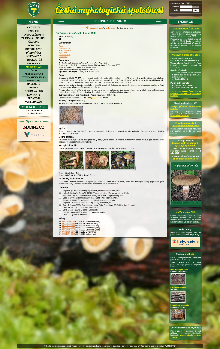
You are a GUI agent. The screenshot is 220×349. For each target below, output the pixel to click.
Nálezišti (191, 254)
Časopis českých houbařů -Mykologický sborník (185, 144)
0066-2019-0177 (68, 232)
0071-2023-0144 (68, 224)
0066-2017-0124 (68, 234)
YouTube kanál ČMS (186, 212)
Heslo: (175, 10)
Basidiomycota (64, 48)
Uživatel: (175, 7)
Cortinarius (63, 57)
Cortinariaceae (64, 55)
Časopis (33, 42)
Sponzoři (33, 98)
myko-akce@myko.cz (180, 116)
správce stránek (34, 113)
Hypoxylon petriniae (179, 269)
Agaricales (63, 52)
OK (195, 10)
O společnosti (34, 34)
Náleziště (33, 84)
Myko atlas (34, 67)
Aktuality (34, 27)
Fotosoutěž (33, 60)
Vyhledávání (33, 102)
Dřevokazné (33, 49)
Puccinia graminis (178, 287)
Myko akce (33, 56)
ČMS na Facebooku (34, 110)
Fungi (61, 46)
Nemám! (195, 7)
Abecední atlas (34, 74)
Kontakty (33, 94)
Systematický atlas (34, 77)
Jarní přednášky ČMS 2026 (185, 28)
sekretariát (184, 335)
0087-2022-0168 (68, 228)
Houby (33, 87)
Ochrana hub (34, 91)
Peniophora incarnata (180, 305)
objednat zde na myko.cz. (185, 159)
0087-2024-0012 (68, 221)
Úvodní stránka (96, 28)
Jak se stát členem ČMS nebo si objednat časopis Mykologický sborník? (186, 93)
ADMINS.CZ (170, 346)
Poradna (34, 45)
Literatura (33, 80)
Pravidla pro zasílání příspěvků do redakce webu (185, 124)
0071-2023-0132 (68, 226)
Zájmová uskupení (33, 38)
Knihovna (33, 63)
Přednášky (33, 52)
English (33, 31)
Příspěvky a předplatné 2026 (185, 55)
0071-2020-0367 (68, 230)
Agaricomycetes (65, 50)
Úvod (34, 70)
